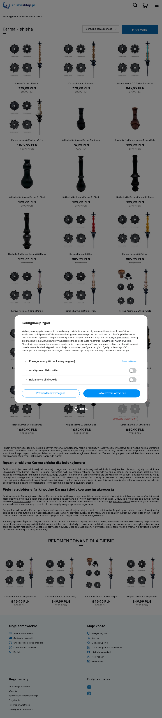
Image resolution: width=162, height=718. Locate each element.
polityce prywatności (118, 337)
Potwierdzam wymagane (50, 393)
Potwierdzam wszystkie (112, 393)
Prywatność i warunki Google (116, 340)
